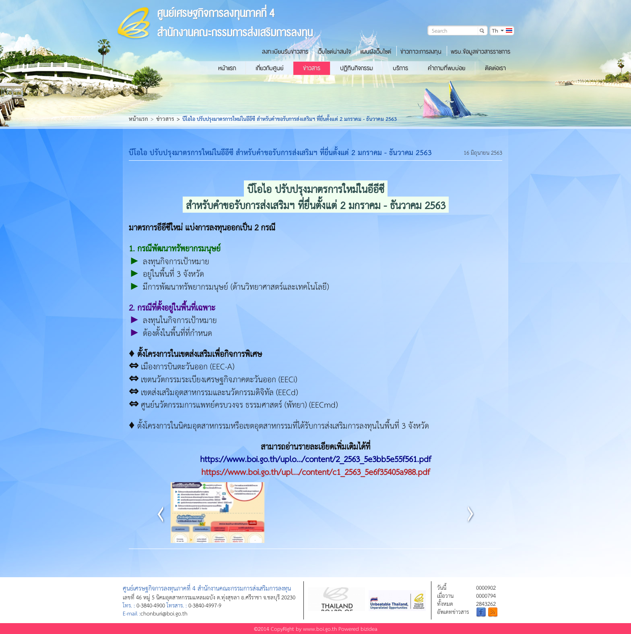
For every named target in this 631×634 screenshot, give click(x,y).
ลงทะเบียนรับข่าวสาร (285, 51)
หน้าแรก (227, 68)
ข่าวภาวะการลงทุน (420, 51)
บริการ (400, 68)
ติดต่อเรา (495, 68)
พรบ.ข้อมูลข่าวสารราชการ (480, 51)
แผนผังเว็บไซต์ (375, 51)
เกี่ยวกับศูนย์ (269, 68)
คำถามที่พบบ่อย (446, 68)
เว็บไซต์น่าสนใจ (334, 51)
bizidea (369, 628)
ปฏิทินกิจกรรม (356, 68)
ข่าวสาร (311, 68)
